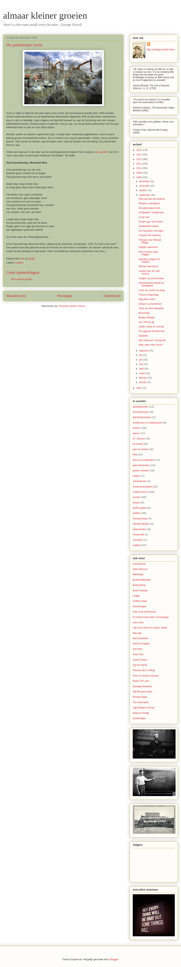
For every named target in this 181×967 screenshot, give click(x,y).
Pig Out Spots (140, 665)
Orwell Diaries (140, 659)
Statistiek (143, 335)
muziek (136, 497)
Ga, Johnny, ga (146, 322)
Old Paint (137, 649)
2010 (139, 168)
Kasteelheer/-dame (148, 226)
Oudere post (112, 296)
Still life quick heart (142, 691)
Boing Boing (139, 585)
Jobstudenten (140, 481)
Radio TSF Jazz (141, 681)
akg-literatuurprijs (142, 417)
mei (141, 364)
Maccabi (137, 633)
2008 (139, 177)
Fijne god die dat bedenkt (152, 199)
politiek (136, 513)
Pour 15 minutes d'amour (146, 675)
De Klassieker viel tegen (151, 230)
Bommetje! (144, 313)
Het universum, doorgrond (152, 340)
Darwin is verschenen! (150, 304)
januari (143, 382)
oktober (143, 190)
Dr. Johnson (139, 438)
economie (138, 444)
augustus (144, 350)
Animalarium (139, 564)
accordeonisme (140, 412)
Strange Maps (140, 697)
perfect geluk (139, 508)
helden (136, 476)
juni (141, 359)
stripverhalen (139, 529)
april (141, 368)
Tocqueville (138, 534)
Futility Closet (140, 601)
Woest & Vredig (141, 713)
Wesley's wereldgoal (149, 203)
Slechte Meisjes (141, 523)
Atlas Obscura (140, 569)
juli (141, 355)
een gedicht (101, 152)
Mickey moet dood (148, 266)
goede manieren (141, 470)
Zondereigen (139, 718)
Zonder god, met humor (151, 221)
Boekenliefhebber (142, 579)
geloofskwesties (141, 465)
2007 (139, 388)
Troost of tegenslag (148, 294)
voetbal (136, 545)
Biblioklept (138, 574)
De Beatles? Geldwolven (151, 212)
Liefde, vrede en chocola (151, 326)
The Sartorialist (140, 702)
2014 (139, 150)
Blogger (114, 959)
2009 (139, 173)
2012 (139, 159)
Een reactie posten (21, 279)
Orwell (136, 502)
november (144, 186)
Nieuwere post (16, 296)
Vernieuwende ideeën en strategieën (151, 284)
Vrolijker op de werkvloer (151, 278)
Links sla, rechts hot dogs (152, 290)
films (135, 454)
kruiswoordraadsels (143, 486)
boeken (19, 262)
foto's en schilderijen (143, 460)
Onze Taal (138, 654)
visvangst (137, 539)
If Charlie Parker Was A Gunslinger (151, 617)
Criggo (136, 595)
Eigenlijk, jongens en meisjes (149, 260)
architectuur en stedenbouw (147, 422)
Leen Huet (138, 622)
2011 (139, 163)
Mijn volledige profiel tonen (161, 49)
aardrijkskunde (140, 406)
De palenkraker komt (149, 208)
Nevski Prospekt (141, 643)
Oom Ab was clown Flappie (148, 253)
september (145, 195)
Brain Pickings (140, 590)
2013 (139, 154)
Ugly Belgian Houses (143, 707)
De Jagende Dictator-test (151, 331)
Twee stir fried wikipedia (151, 308)
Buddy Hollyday (147, 317)
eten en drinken (141, 449)
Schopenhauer (140, 518)
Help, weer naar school (151, 344)
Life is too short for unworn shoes (150, 627)
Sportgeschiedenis (142, 686)
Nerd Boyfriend (140, 638)
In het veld (144, 217)
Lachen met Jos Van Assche (149, 272)
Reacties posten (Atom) (72, 306)
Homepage (64, 296)
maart (142, 373)
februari (143, 377)
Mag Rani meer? (147, 299)
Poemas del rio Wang (144, 670)
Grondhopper (140, 606)
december (144, 181)
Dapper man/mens (148, 247)
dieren (136, 433)
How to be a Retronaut (144, 611)
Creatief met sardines (150, 235)
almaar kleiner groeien (45, 15)
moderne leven (140, 492)
